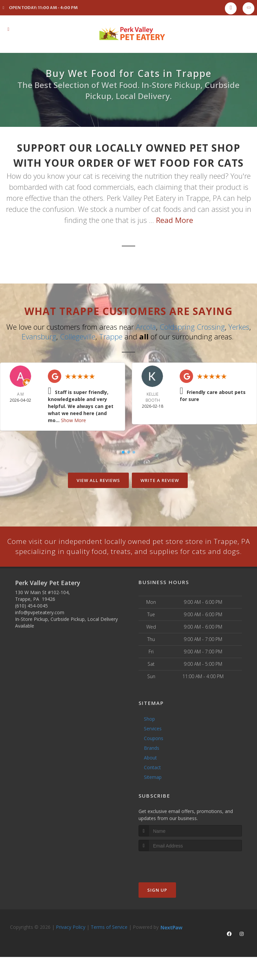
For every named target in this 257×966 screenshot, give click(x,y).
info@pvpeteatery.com (39, 622)
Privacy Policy (70, 937)
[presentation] (174, 874)
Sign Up (157, 900)
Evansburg (39, 336)
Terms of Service (109, 937)
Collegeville (77, 336)
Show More (73, 419)
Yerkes (239, 327)
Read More (174, 220)
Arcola (146, 327)
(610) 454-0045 (31, 616)
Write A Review (160, 480)
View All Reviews (98, 480)
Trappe (110, 336)
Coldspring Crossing (192, 327)
